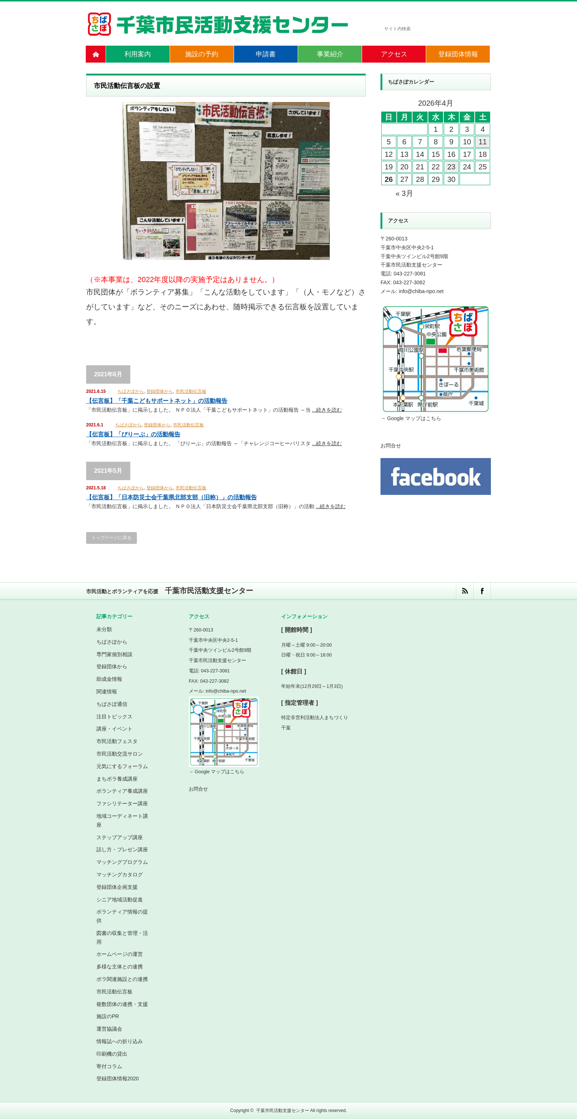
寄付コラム (109, 1066)
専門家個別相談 (114, 654)
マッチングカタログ (119, 874)
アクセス (394, 54)
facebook (482, 590)
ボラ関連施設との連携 (122, 979)
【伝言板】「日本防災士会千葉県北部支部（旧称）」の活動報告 (171, 497)
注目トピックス (114, 716)
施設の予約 (201, 54)
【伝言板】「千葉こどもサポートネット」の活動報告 (156, 401)
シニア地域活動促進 (119, 899)
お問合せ (390, 445)
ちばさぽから (130, 391)
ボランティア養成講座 (122, 790)
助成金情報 (109, 679)
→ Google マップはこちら (410, 418)
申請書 (266, 54)
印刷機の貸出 (111, 1053)
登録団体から (159, 391)
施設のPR (107, 1016)
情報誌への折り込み (119, 1041)
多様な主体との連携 (119, 966)
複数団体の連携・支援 (122, 1004)
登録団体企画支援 (117, 887)
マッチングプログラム (122, 862)
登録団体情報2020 (117, 1078)
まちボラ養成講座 (117, 778)
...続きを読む (327, 410)
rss (464, 590)
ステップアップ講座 (119, 837)
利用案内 (137, 54)
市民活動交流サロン (119, 753)
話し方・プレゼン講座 (122, 849)
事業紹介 (330, 54)
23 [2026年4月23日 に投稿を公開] (451, 167)
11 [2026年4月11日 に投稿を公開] (483, 142)
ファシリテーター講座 (122, 803)
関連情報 (106, 691)
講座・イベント (114, 728)
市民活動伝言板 (191, 391)
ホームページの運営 (119, 954)
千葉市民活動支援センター (282, 1110)
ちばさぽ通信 (111, 704)
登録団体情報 (458, 54)
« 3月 (404, 193)
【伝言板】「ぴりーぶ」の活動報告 (133, 434)
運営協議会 (109, 1028)
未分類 (104, 629)
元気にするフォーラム (122, 766)
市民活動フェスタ (117, 741)
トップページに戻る (111, 537)
